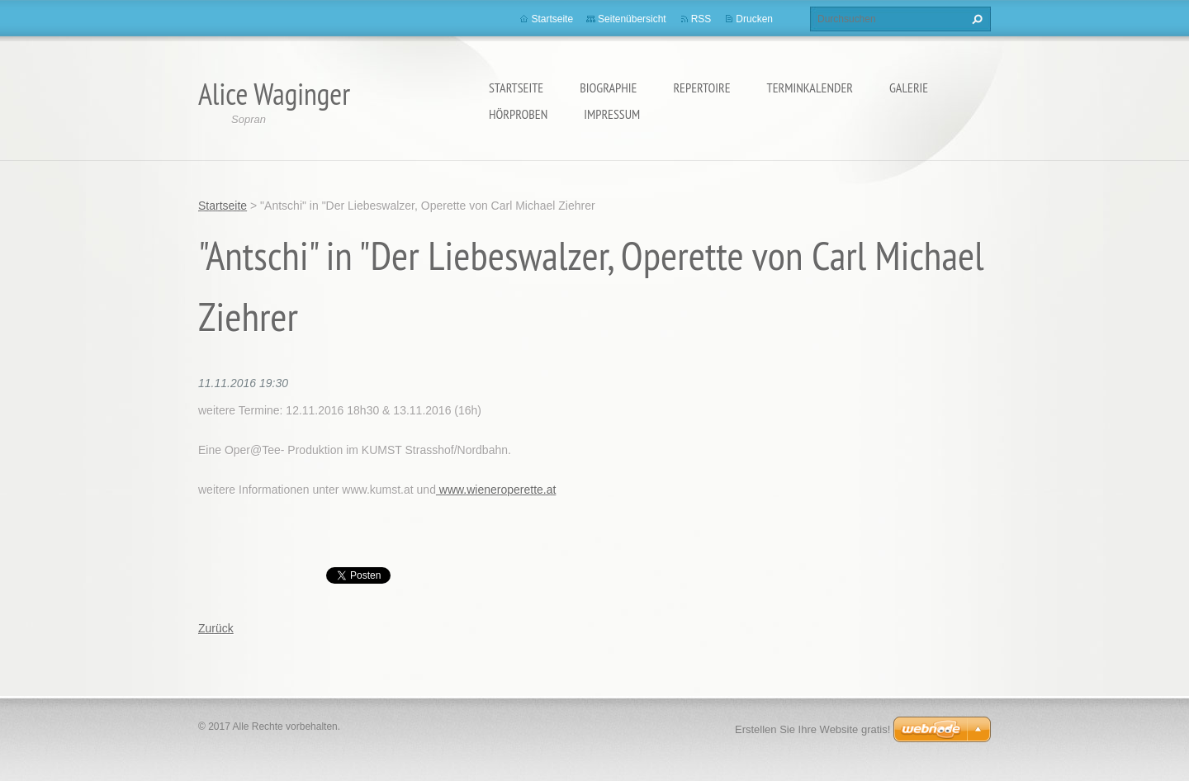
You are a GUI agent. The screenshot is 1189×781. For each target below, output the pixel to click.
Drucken (754, 19)
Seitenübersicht (632, 19)
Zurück (216, 628)
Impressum (612, 114)
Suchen (975, 19)
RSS (701, 19)
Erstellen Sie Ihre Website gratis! (812, 729)
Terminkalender (810, 87)
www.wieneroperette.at (496, 489)
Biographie (608, 87)
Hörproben (518, 114)
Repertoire (701, 87)
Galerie (908, 87)
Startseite (516, 87)
